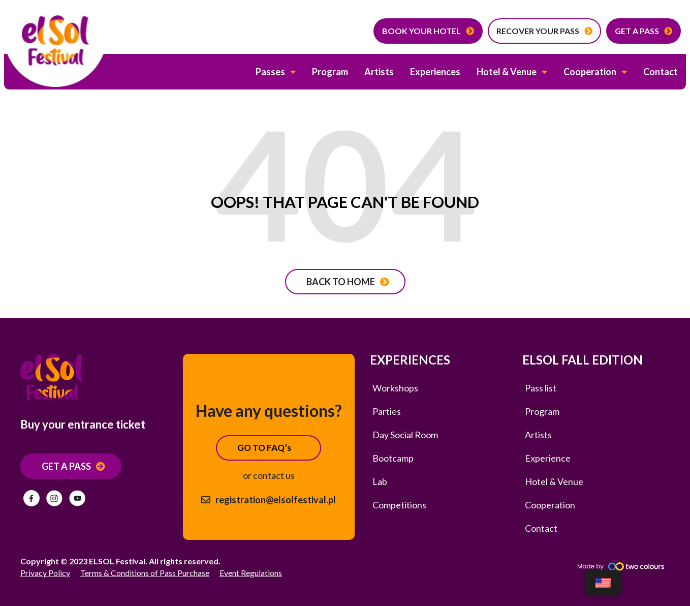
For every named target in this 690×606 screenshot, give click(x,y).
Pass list (540, 387)
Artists (379, 71)
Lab (379, 481)
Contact (660, 71)
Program (330, 71)
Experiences (435, 71)
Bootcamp (393, 458)
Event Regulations (250, 573)
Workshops (395, 387)
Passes (276, 71)
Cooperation (595, 71)
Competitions (399, 504)
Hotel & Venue (512, 71)
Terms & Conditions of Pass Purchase (144, 573)
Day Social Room (405, 434)
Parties (386, 411)
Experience (548, 458)
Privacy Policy (45, 573)
